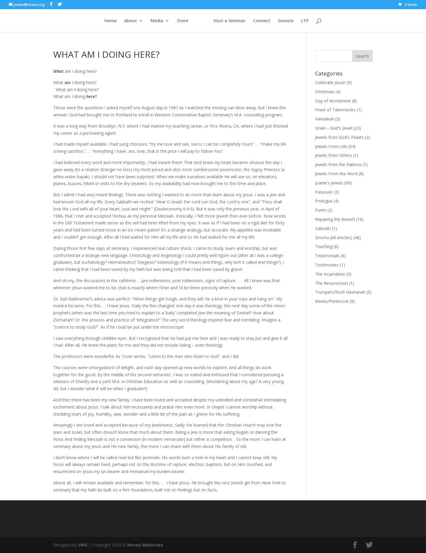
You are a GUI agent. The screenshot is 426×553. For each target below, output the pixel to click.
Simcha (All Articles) (333, 237)
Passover (324, 192)
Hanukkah (324, 119)
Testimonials (327, 255)
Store (182, 21)
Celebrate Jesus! (330, 82)
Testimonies (327, 265)
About (130, 21)
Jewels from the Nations (338, 164)
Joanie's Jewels (329, 183)
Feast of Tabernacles (335, 109)
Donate (285, 21)
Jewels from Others (333, 155)
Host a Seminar (230, 21)
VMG (83, 545)
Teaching (324, 246)
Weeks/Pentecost (332, 301)
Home (110, 21)
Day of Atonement (333, 101)
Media (157, 21)
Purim (320, 210)
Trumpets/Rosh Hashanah (340, 292)
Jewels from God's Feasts (339, 137)
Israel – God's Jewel (333, 128)
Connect (261, 21)
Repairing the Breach (335, 219)
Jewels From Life (331, 146)
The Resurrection (331, 283)
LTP (305, 21)
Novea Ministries (145, 545)
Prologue (324, 201)
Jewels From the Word (336, 173)
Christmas (324, 91)
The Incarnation (330, 274)
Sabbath (323, 228)
